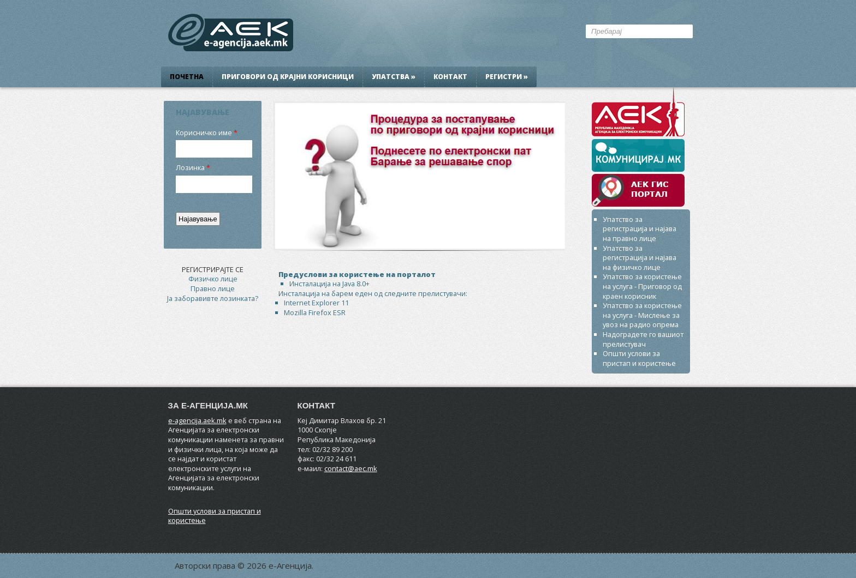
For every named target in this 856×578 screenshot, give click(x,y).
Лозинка (190, 167)
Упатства (393, 76)
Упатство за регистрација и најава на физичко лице (639, 257)
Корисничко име (204, 132)
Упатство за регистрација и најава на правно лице (639, 228)
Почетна (187, 76)
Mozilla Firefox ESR (315, 312)
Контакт (450, 76)
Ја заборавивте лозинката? (212, 298)
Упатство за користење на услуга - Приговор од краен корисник (642, 286)
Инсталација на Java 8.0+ (329, 283)
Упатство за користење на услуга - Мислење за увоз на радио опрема (642, 314)
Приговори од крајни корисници (288, 76)
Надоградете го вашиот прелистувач (643, 339)
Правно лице (213, 288)
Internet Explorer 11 (316, 303)
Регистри (506, 76)
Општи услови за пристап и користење (639, 358)
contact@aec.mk (350, 468)
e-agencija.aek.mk (197, 420)
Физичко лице (212, 279)
